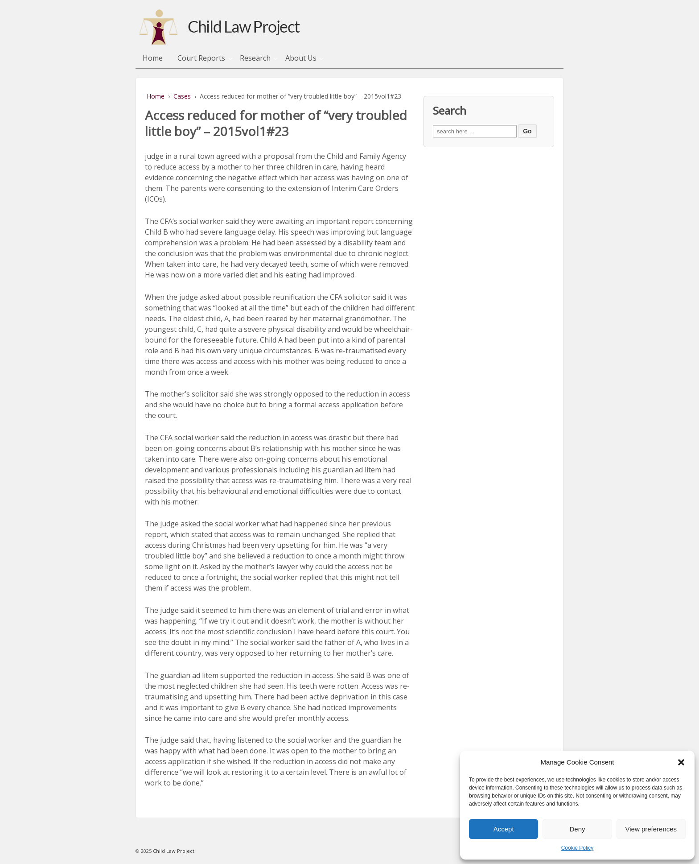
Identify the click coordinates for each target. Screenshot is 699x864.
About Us (301, 58)
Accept (503, 829)
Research (255, 58)
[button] (681, 762)
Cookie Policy (577, 848)
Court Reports (201, 58)
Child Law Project (173, 850)
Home (153, 58)
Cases (182, 96)
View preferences (651, 829)
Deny (577, 829)
